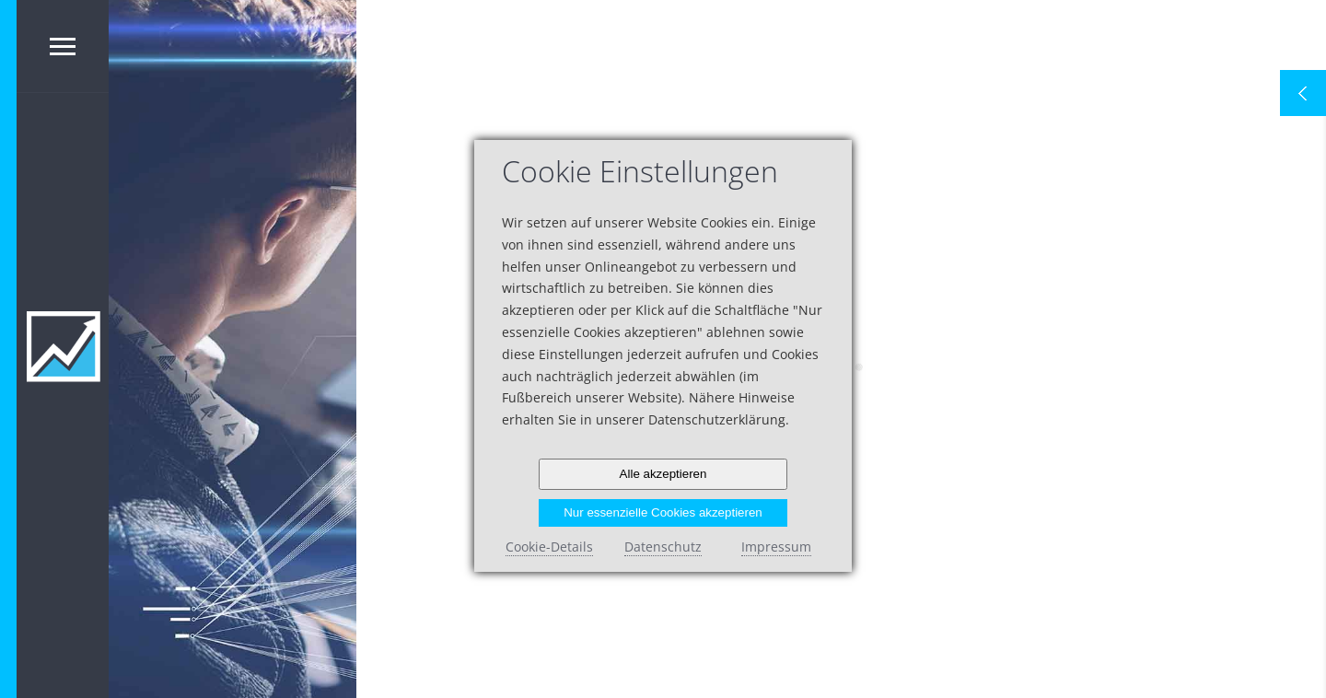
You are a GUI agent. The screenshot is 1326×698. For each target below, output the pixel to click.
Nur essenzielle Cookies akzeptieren (663, 512)
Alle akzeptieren (663, 474)
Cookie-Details (549, 546)
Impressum (776, 546)
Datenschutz (663, 546)
